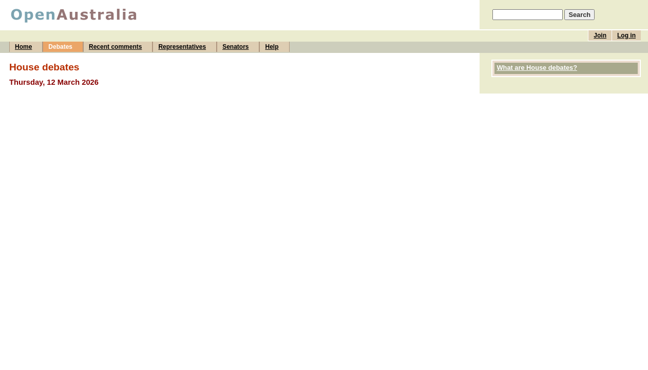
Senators (235, 46)
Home (23, 46)
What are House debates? (537, 67)
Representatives (182, 46)
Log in (626, 35)
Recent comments (115, 46)
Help (271, 46)
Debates (60, 46)
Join (600, 35)
